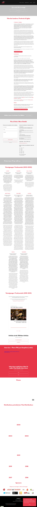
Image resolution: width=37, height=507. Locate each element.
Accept (29, 504)
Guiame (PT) (18, 342)
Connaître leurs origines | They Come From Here (21, 109)
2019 (18, 372)
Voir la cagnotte (28, 115)
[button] (34, 2)
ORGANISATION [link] (27, 2)
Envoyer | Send (10, 139)
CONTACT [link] (31, 2)
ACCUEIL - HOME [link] (21, 2)
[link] (3, 2)
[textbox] (10, 127)
